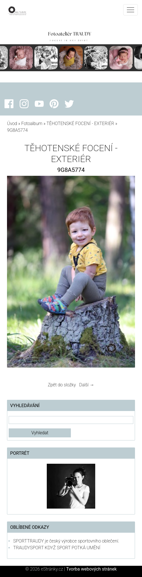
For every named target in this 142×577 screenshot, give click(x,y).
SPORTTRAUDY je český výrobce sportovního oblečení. (66, 541)
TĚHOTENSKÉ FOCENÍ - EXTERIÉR (80, 123)
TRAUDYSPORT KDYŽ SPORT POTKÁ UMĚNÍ (56, 547)
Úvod (12, 123)
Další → (86, 384)
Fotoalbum (31, 123)
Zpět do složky (62, 384)
